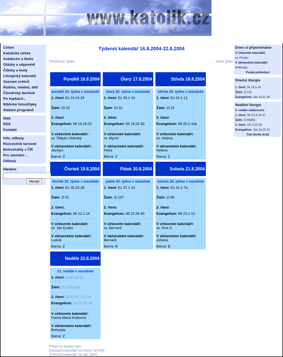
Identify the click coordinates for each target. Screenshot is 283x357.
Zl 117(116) (71, 287)
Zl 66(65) (249, 119)
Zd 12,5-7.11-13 (78, 297)
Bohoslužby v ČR (18, 149)
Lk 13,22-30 (82, 303)
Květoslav (241, 67)
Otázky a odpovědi (19, 64)
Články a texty (15, 70)
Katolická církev (17, 53)
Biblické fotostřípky (20, 104)
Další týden (225, 61)
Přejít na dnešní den (65, 346)
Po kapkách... (14, 99)
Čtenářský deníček (19, 93)
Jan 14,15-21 (261, 129)
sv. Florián (241, 57)
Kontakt (10, 130)
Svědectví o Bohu (18, 59)
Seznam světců (16, 82)
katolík (77, 40)
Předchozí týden (62, 61)
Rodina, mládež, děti (20, 87)
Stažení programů (18, 110)
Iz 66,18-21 (75, 277)
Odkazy (9, 161)
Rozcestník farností (19, 144)
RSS (7, 124)
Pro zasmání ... (15, 155)
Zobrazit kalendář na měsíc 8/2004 (76, 350)
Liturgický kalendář (19, 76)
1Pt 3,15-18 (254, 124)
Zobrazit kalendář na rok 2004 (73, 354)
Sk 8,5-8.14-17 (256, 115)
